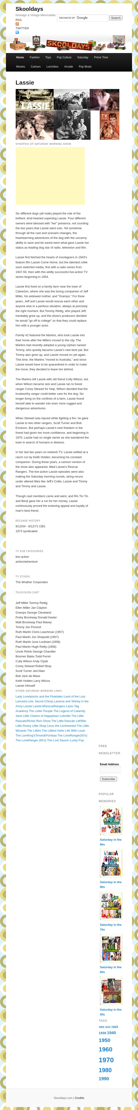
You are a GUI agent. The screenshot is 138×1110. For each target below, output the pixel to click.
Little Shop (39, 725)
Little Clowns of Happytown (41, 716)
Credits (79, 1098)
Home (20, 57)
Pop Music (85, 66)
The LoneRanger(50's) (72, 735)
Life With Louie (75, 730)
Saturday (82, 57)
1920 (114, 1027)
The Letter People (41, 711)
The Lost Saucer (58, 740)
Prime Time (101, 57)
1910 (108, 1027)
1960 (105, 1049)
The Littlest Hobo (53, 730)
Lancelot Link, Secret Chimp (34, 701)
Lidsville (65, 716)
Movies (20, 66)
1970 (106, 1060)
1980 (105, 1070)
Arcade (68, 66)
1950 (104, 1040)
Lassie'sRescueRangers (49, 706)
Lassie (27, 706)
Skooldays (29, 9)
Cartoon (36, 66)
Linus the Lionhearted (61, 725)
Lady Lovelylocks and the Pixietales (39, 696)
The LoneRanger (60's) (31, 740)
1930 (102, 1033)
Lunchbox (53, 66)
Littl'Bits (81, 721)
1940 (111, 1032)
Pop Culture (64, 57)
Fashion (35, 57)
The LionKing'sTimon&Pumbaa (36, 735)
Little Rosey (23, 725)
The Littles (34, 730)
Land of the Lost (74, 696)
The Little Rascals (63, 721)
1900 (101, 1027)
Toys (48, 57)
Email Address (109, 764)
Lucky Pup (77, 740)
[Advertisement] (50, 176)
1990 (104, 1078)
